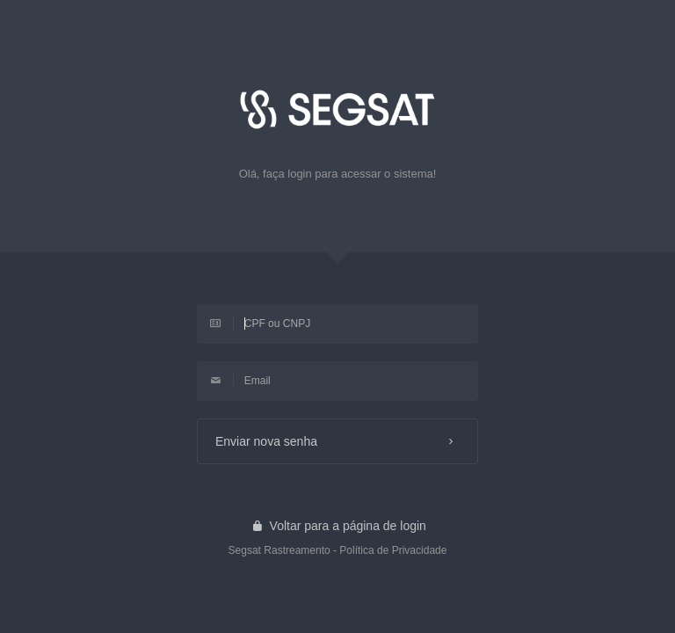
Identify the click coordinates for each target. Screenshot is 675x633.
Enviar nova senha (337, 441)
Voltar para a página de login (337, 526)
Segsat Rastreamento (279, 550)
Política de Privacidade (392, 550)
